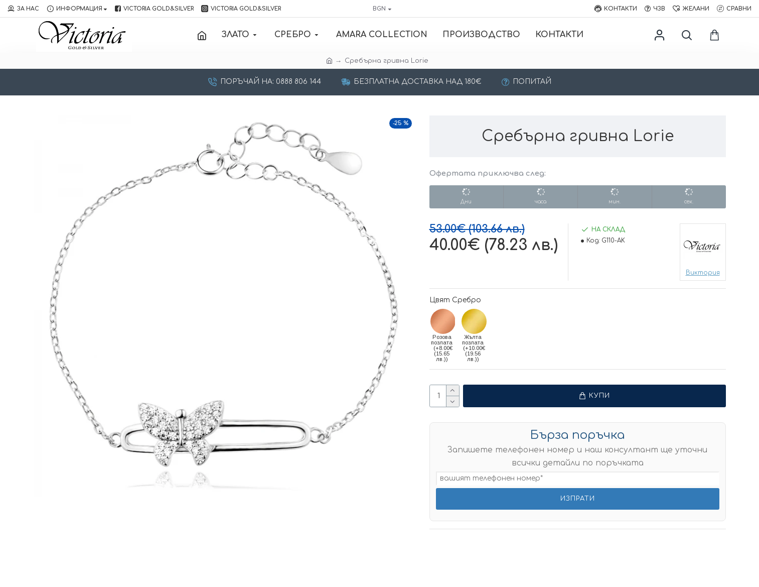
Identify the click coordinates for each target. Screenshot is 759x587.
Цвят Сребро (455, 300)
